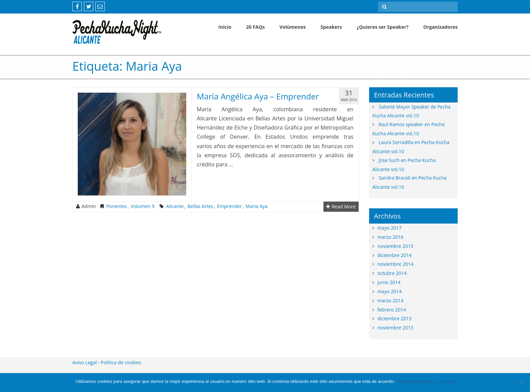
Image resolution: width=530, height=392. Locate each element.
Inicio (224, 27)
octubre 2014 (392, 273)
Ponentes (116, 206)
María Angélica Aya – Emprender (258, 96)
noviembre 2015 (395, 246)
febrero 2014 (392, 309)
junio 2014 (389, 282)
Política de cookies (121, 362)
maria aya (257, 206)
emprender (229, 206)
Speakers (331, 27)
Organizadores (440, 27)
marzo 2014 (391, 300)
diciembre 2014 (395, 255)
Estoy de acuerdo (416, 381)
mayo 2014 (390, 291)
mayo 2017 (390, 228)
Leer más (445, 381)
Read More (341, 207)
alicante (175, 206)
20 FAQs (255, 27)
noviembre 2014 (395, 264)
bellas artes (200, 206)
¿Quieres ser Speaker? (382, 27)
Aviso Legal (84, 362)
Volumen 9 (142, 206)
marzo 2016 (391, 237)
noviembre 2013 (395, 327)
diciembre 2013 (395, 318)
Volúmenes (293, 27)
